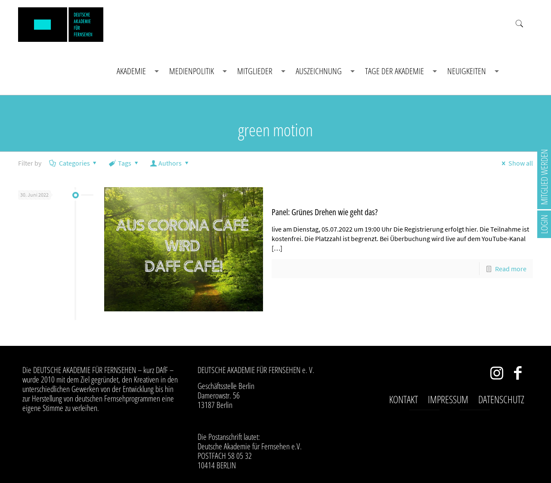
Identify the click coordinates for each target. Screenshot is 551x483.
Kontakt (403, 399)
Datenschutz (501, 399)
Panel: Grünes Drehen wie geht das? (325, 212)
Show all (515, 163)
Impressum (448, 399)
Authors (170, 163)
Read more (510, 268)
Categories (73, 163)
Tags (124, 163)
